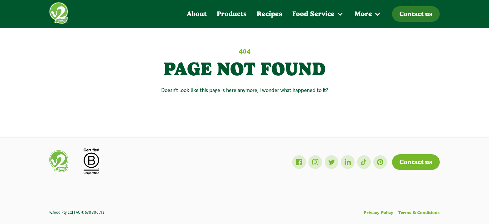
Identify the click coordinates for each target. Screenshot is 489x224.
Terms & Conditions (419, 212)
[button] (318, 14)
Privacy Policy (378, 212)
